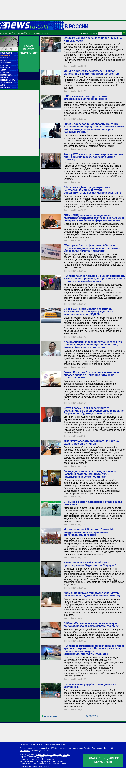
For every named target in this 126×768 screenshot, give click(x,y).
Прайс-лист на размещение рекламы (53, 754)
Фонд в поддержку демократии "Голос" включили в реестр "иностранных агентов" (92, 72)
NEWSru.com (5, 33)
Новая (30, 761)
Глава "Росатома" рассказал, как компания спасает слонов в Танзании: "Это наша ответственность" (91, 375)
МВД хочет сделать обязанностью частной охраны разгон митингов (91, 442)
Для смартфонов (42, 761)
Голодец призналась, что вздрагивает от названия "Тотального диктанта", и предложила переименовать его (90, 474)
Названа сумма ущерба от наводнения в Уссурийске (90, 685)
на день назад (51, 716)
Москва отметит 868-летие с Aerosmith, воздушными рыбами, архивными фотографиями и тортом (89, 532)
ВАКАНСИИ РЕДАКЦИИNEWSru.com (103, 760)
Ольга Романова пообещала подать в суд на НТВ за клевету (93, 39)
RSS (42, 759)
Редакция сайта (42, 757)
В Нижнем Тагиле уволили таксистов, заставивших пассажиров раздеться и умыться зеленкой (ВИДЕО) (89, 312)
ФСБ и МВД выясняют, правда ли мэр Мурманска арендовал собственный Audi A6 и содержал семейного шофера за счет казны (94, 218)
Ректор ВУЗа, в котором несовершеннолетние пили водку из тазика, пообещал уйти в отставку (93, 157)
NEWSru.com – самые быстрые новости (38, 764)
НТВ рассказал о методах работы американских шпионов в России (85, 97)
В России (76, 26)
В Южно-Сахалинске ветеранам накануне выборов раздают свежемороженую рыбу (91, 624)
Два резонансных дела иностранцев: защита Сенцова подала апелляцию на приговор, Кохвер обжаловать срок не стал (93, 345)
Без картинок (57, 761)
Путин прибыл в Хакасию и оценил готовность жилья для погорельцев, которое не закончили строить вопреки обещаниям (94, 279)
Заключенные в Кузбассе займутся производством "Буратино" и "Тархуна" (90, 564)
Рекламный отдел (59, 757)
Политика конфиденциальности (34, 766)
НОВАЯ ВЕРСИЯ (29, 49)
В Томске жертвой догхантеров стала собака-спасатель (93, 503)
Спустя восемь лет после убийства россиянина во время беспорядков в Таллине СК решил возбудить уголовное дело (94, 411)
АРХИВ (84, 33)
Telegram (50, 759)
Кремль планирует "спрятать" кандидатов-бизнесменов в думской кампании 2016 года (92, 594)
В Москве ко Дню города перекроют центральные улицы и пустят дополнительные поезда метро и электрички (93, 190)
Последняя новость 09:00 (56, 744)
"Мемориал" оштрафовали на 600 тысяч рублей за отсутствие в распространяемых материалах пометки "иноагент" (92, 248)
